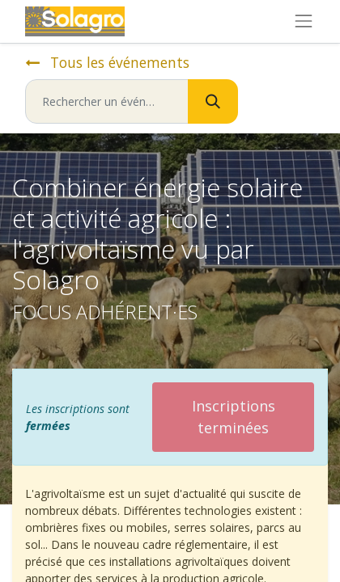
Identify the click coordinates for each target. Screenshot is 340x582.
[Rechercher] (213, 101)
